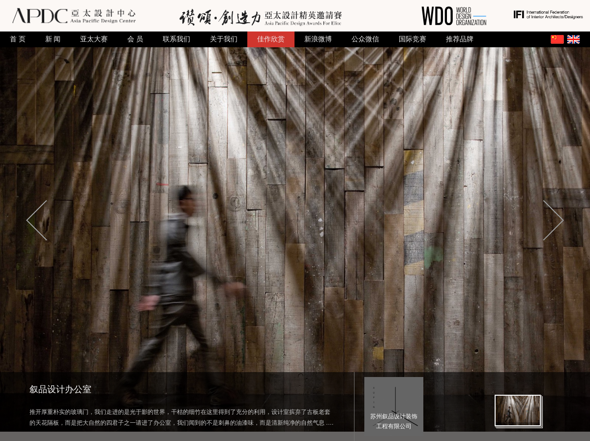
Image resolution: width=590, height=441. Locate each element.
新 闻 (53, 39)
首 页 (18, 39)
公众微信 (365, 39)
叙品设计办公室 (60, 389)
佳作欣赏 (271, 39)
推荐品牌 (459, 39)
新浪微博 (318, 39)
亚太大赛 (94, 39)
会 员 (135, 39)
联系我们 (176, 39)
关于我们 (223, 39)
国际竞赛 (412, 39)
